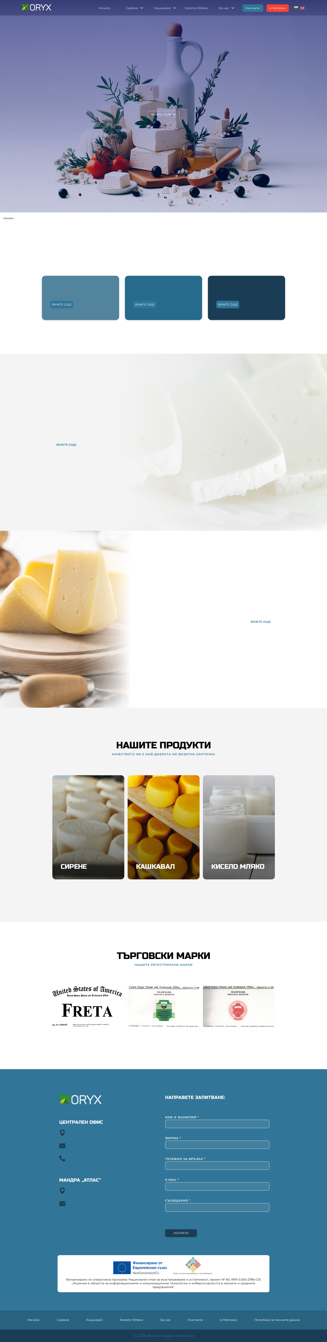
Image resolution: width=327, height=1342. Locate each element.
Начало (8, 218)
